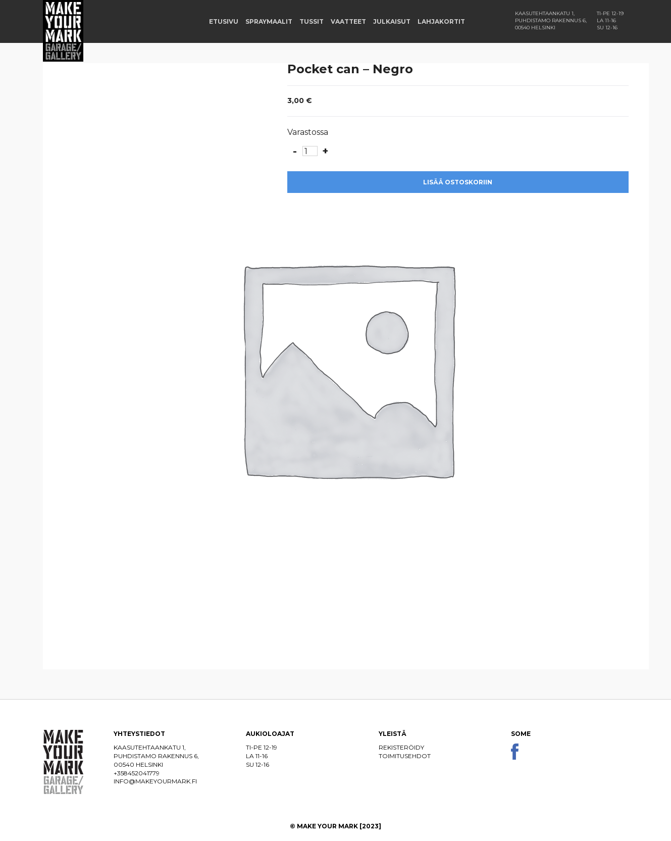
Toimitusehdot (405, 756)
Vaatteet (348, 21)
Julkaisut (391, 21)
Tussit (311, 21)
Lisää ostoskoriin (457, 182)
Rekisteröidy (401, 747)
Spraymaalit (268, 21)
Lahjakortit (441, 21)
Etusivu (223, 21)
